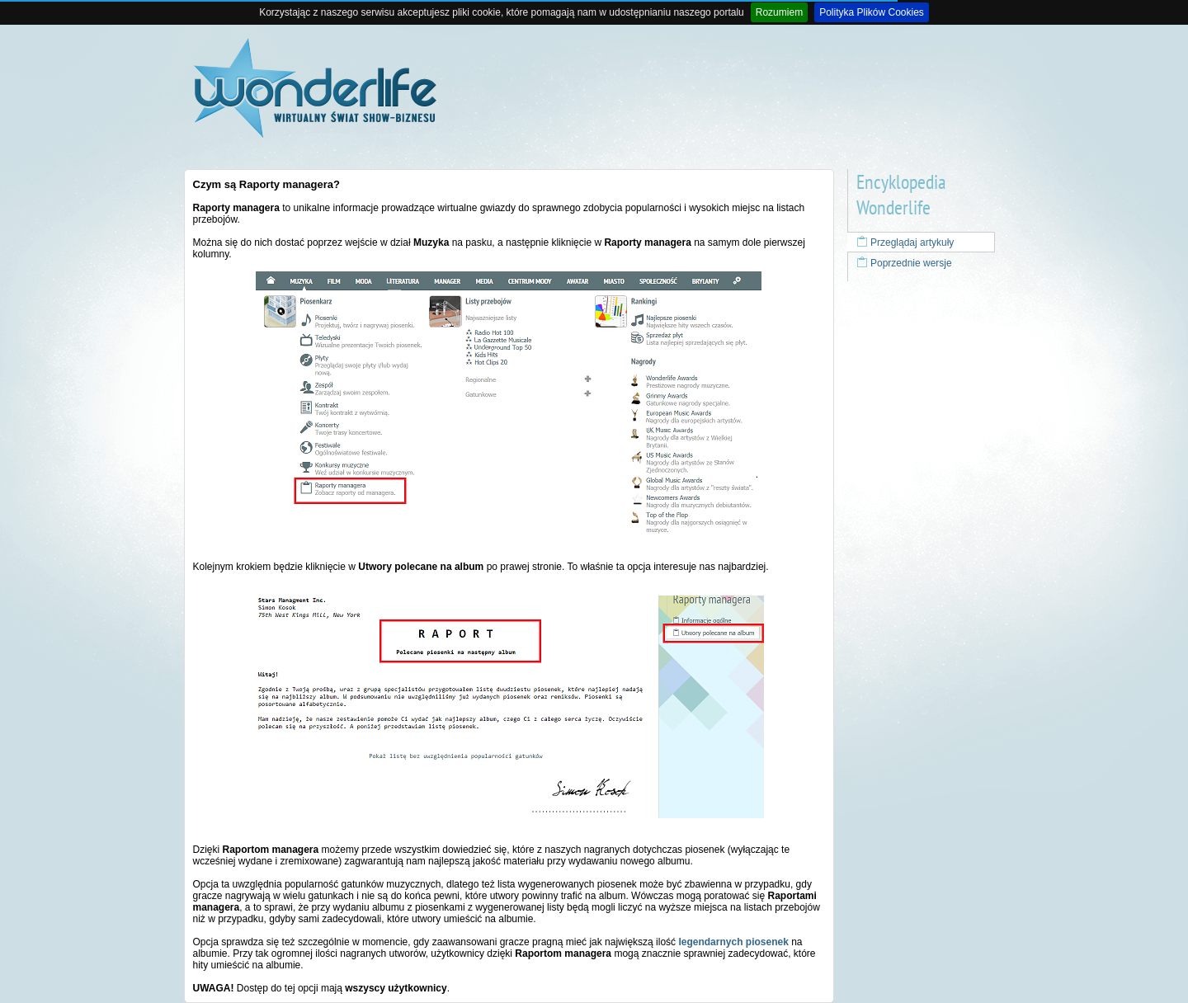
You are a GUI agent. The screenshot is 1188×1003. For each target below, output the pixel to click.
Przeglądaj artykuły (905, 242)
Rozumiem (779, 12)
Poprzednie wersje (904, 263)
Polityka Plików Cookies (871, 12)
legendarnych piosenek (733, 942)
